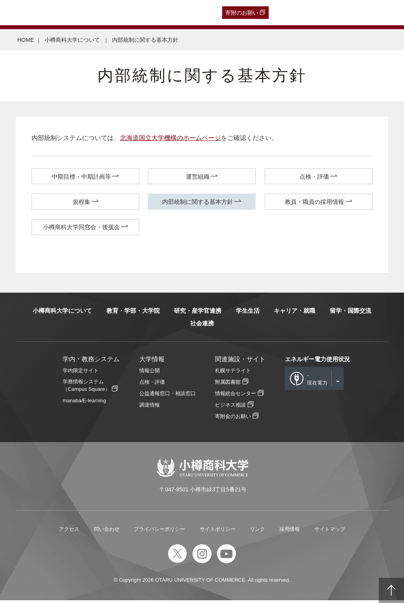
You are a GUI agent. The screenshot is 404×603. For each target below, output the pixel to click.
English (177, 12)
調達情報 (149, 408)
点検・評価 (314, 177)
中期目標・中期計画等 (81, 177)
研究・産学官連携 (197, 313)
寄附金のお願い (233, 419)
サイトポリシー (218, 532)
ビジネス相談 (230, 408)
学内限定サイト (81, 373)
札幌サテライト (233, 373)
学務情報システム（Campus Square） (86, 388)
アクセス (69, 532)
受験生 (19, 12)
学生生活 (248, 313)
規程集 (81, 203)
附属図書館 (228, 385)
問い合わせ (107, 532)
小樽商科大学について (73, 40)
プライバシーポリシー (159, 532)
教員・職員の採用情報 (314, 203)
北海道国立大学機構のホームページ (170, 137)
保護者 (107, 12)
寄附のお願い (241, 12)
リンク (257, 532)
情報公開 (149, 373)
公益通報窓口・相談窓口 (167, 396)
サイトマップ (329, 532)
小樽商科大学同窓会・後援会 (81, 229)
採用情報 (289, 532)
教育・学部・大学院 (133, 313)
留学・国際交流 (350, 313)
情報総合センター (235, 396)
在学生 (130, 12)
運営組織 (197, 177)
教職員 (153, 12)
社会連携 (202, 326)
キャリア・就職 (294, 313)
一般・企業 (78, 12)
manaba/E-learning (84, 403)
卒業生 (49, 12)
